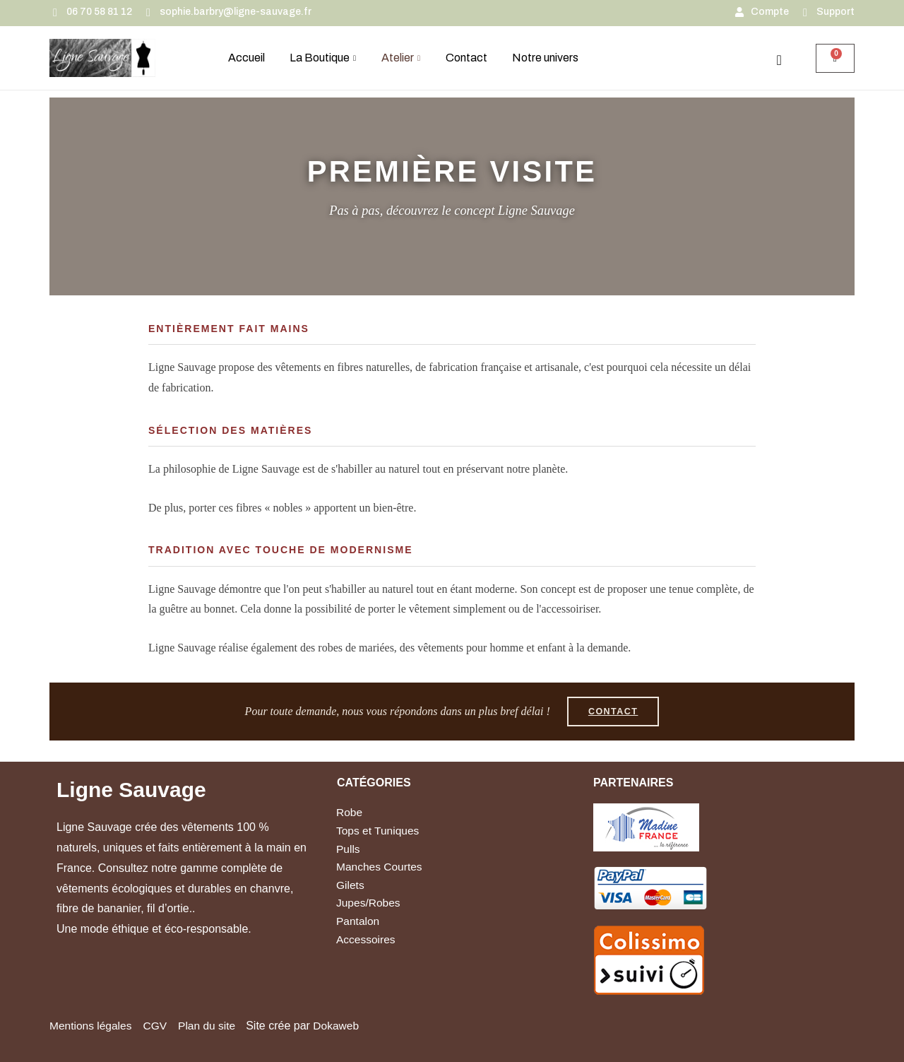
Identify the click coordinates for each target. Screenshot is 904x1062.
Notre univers (545, 58)
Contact (466, 58)
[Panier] (835, 58)
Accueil (246, 58)
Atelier (400, 58)
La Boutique (323, 58)
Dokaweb (342, 1026)
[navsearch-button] (779, 59)
